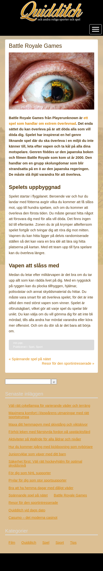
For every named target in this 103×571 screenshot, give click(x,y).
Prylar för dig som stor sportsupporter (38, 480)
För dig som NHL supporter (30, 473)
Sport (39, 346)
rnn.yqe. (18, 342)
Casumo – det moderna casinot (33, 518)
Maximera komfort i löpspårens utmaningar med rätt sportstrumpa (49, 415)
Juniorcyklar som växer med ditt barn (37, 454)
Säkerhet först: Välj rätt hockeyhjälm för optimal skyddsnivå (45, 463)
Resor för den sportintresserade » (68, 363)
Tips (73, 543)
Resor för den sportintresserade (33, 503)
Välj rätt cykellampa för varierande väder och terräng (49, 406)
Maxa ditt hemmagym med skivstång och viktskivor (48, 424)
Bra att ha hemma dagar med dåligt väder (41, 488)
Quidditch (28, 543)
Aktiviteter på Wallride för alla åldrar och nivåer (45, 439)
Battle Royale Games (70, 495)
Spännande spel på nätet (28, 495)
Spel (31, 346)
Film (12, 543)
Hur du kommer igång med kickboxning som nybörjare (51, 447)
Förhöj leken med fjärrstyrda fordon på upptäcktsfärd (49, 432)
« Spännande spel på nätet (30, 359)
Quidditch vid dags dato (27, 510)
